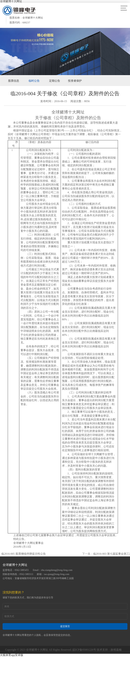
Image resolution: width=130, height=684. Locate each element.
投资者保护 (75, 80)
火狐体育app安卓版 (11, 655)
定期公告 (54, 80)
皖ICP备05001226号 (84, 649)
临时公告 (34, 80)
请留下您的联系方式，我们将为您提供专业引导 (28, 597)
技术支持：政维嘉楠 (109, 649)
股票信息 (13, 80)
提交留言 (65, 626)
